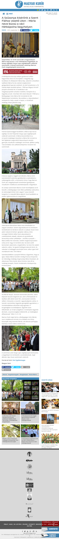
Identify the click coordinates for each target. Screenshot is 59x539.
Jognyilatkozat (30, 537)
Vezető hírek (46, 380)
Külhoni (25, 524)
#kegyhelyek (24, 374)
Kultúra (29, 526)
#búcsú (5, 374)
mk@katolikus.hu (43, 534)
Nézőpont (51, 524)
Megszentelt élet (41, 524)
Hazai (4, 30)
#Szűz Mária (33, 374)
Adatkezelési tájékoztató (39, 537)
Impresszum (17, 537)
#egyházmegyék (13, 374)
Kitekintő (32, 524)
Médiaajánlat (23, 537)
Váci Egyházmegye (18, 360)
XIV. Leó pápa (17, 524)
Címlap (6, 524)
